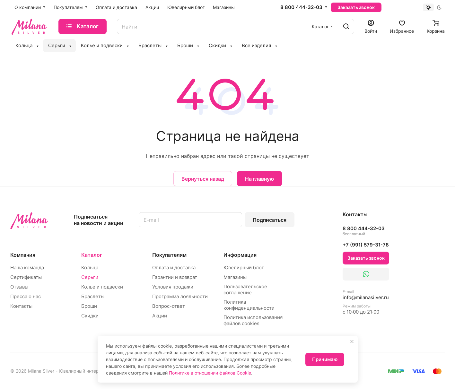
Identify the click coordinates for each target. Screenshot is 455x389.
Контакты (21, 306)
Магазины (235, 277)
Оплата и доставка (174, 267)
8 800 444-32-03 (301, 7)
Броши (89, 306)
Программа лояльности (180, 296)
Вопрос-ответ (168, 306)
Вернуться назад (202, 179)
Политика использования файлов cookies (253, 320)
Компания (22, 255)
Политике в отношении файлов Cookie (210, 373)
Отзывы (19, 287)
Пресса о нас (25, 296)
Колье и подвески (102, 287)
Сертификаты (26, 277)
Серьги (89, 277)
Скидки (90, 316)
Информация (240, 255)
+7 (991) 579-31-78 (366, 245)
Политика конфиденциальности (249, 305)
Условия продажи (172, 287)
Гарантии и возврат (174, 277)
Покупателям (169, 255)
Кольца (89, 267)
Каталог (91, 255)
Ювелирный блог (243, 267)
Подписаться (269, 220)
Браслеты (92, 296)
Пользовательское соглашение (245, 289)
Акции (159, 316)
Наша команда (27, 267)
